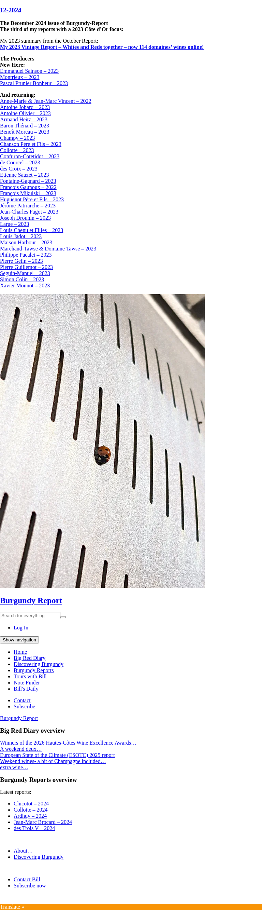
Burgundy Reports (34, 670)
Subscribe (24, 706)
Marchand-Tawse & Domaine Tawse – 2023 (48, 249)
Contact (22, 700)
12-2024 (10, 10)
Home (20, 652)
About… (23, 851)
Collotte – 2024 (31, 810)
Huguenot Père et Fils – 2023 (32, 199)
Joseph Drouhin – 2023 (25, 218)
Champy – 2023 (17, 138)
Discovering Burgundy (38, 664)
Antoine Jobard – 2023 (25, 107)
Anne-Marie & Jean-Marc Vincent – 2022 (45, 101)
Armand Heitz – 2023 (23, 119)
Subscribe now (30, 885)
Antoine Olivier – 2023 (25, 113)
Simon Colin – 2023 (22, 279)
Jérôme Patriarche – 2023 (28, 205)
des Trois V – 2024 (34, 828)
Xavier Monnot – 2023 (25, 285)
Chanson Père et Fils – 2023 (30, 144)
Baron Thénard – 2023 (24, 125)
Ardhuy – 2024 (30, 816)
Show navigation (19, 639)
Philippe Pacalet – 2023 (26, 255)
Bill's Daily (26, 689)
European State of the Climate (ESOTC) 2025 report (57, 755)
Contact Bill (27, 879)
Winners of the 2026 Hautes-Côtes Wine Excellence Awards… (68, 743)
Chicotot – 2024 (31, 803)
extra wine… (14, 767)
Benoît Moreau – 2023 (24, 132)
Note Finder (27, 682)
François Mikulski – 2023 (28, 193)
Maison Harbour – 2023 (26, 242)
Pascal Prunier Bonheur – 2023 (34, 83)
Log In (21, 627)
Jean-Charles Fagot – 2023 (29, 212)
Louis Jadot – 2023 (21, 236)
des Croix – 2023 (19, 169)
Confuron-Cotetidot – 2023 (29, 156)
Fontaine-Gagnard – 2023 (28, 181)
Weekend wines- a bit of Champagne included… (53, 761)
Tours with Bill (30, 676)
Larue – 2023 (14, 224)
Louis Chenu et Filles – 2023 (31, 230)
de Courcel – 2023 (20, 162)
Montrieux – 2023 (20, 77)
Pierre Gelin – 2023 (21, 261)
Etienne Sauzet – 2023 (24, 175)
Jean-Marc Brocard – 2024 (43, 822)
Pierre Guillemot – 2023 (26, 267)
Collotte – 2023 (17, 150)
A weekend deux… (21, 749)
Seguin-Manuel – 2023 (25, 273)
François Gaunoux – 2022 (28, 187)
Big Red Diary (29, 658)
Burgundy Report (31, 600)
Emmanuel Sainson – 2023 (29, 71)
